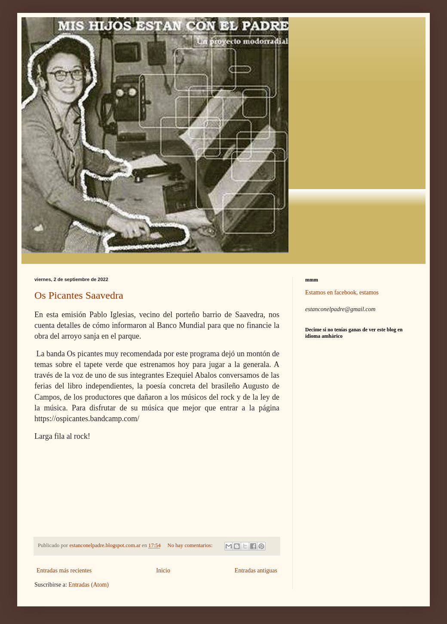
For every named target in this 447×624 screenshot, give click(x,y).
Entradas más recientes (64, 570)
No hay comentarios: (191, 545)
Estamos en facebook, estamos (342, 292)
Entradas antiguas (256, 570)
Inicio (163, 570)
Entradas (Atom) (88, 584)
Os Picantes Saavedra (78, 295)
